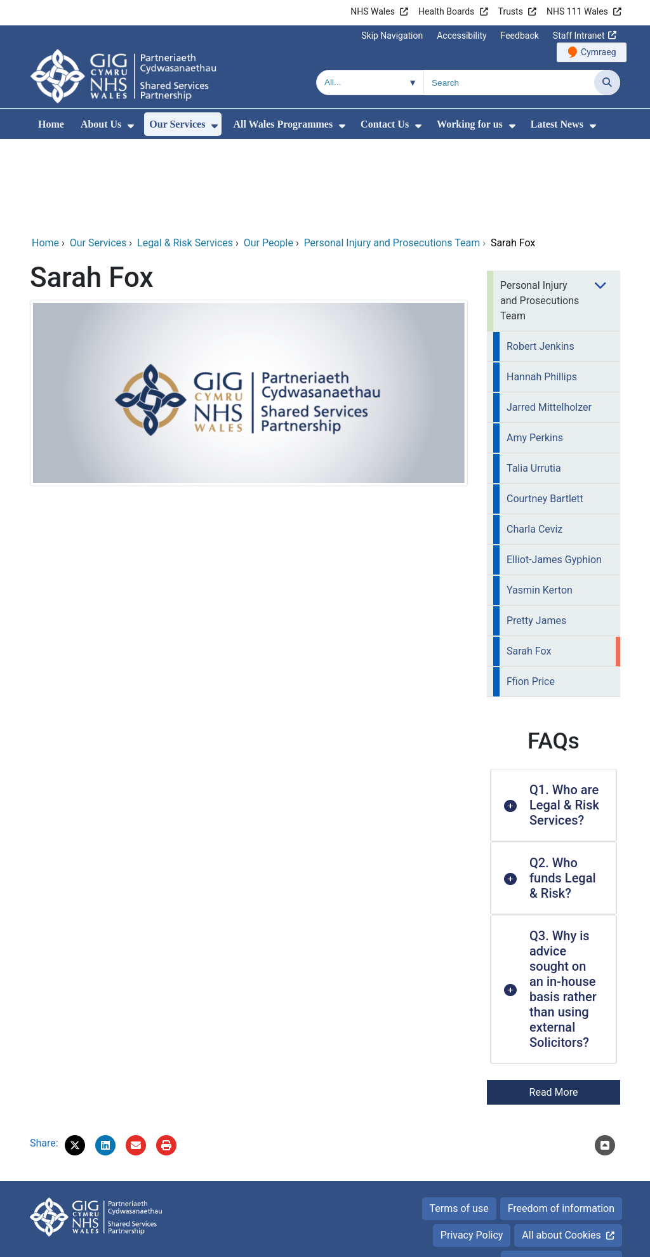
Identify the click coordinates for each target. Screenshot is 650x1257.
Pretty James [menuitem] (536, 534)
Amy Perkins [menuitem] (535, 351)
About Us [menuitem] (101, 124)
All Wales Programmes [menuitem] (283, 124)
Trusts (510, 11)
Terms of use (459, 1122)
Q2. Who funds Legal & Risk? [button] (562, 792)
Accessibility (461, 35)
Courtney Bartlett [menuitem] (545, 412)
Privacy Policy (472, 1149)
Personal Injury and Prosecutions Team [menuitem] (539, 214)
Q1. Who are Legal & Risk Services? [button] (564, 719)
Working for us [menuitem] (470, 124)
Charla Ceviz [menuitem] (534, 443)
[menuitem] (131, 126)
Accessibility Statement (561, 1175)
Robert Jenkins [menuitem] (540, 260)
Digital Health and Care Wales (553, 1241)
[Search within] (370, 82)
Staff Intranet (579, 35)
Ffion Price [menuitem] (531, 595)
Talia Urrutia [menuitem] (534, 382)
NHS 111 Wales (577, 11)
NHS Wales (372, 11)
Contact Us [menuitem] (385, 124)
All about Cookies (561, 1149)
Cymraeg (598, 52)
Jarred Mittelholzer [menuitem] (549, 321)
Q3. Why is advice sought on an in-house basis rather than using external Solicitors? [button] (563, 903)
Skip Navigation (392, 35)
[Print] (166, 1059)
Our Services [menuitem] (177, 124)
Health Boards (446, 11)
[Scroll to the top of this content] (605, 1059)
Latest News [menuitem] (557, 124)
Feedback (520, 35)
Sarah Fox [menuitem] (529, 565)
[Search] (607, 82)
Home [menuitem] (51, 124)
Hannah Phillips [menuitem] (542, 290)
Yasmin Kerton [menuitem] (540, 504)
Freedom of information (561, 1122)
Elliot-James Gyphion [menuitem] (554, 473)
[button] (75, 1059)
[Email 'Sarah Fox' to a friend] (136, 1059)
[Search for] (509, 82)
